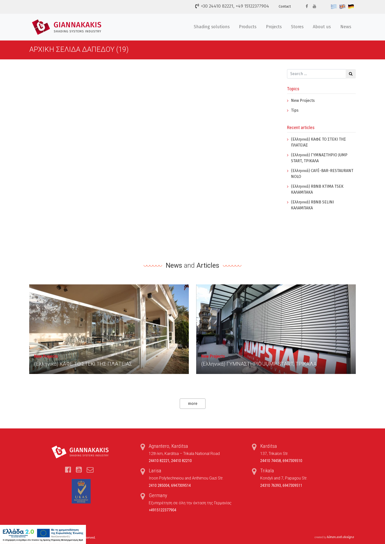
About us (322, 26)
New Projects (303, 100)
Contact (285, 6)
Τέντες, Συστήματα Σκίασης (67, 27)
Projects (274, 26)
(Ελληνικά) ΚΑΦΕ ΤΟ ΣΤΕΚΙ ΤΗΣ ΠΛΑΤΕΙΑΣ (83, 364)
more (192, 403)
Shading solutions (212, 26)
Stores (297, 26)
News (345, 26)
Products (247, 26)
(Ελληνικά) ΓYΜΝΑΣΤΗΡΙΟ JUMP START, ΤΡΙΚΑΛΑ (259, 364)
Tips (295, 110)
